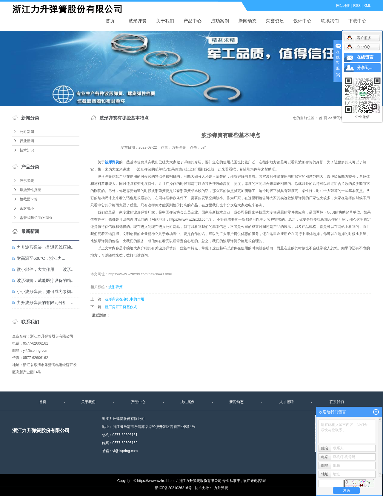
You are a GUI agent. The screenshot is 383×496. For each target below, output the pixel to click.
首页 (110, 20)
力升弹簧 (221, 488)
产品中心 (193, 20)
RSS (357, 6)
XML (367, 6)
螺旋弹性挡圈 (30, 190)
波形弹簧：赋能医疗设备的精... (46, 280)
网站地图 (343, 6)
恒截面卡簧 (29, 199)
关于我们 (165, 20)
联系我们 (330, 20)
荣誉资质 (275, 20)
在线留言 (365, 57)
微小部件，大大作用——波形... (46, 269)
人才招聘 (286, 402)
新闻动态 (247, 20)
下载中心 (357, 20)
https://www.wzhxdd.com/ (189, 219)
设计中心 (302, 20)
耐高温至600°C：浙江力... (41, 258)
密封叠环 (27, 208)
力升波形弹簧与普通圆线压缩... (46, 247)
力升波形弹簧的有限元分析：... (46, 302)
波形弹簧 (70, 9)
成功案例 (220, 20)
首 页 (323, 118)
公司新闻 (27, 132)
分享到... (365, 67)
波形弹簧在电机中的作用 (124, 299)
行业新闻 (27, 141)
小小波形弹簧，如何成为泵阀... (46, 291)
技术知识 (27, 150)
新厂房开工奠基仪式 (121, 307)
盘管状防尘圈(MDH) (36, 218)
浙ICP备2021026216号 (173, 488)
